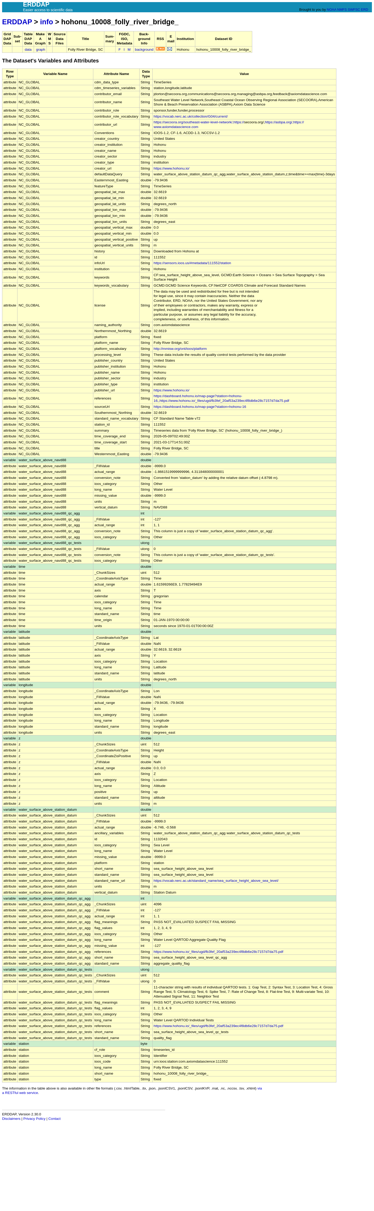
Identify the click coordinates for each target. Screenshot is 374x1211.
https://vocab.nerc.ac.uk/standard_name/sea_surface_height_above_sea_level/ (216, 881)
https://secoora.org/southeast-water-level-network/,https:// (199, 122)
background (144, 49)
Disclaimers (11, 1119)
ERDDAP (17, 22)
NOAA (331, 9)
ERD (364, 9)
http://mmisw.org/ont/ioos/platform (180, 349)
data (28, 49)
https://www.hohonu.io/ (171, 168)
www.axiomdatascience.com (176, 127)
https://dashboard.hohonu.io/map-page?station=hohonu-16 (200, 407)
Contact (54, 1119)
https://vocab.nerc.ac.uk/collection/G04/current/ (191, 116)
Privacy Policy (34, 1119)
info (46, 22)
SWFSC (354, 9)
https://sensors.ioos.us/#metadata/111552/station (192, 263)
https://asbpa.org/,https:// (284, 122)
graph (40, 49)
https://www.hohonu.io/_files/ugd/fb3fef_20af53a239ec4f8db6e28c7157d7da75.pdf (218, 952)
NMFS (342, 9)
